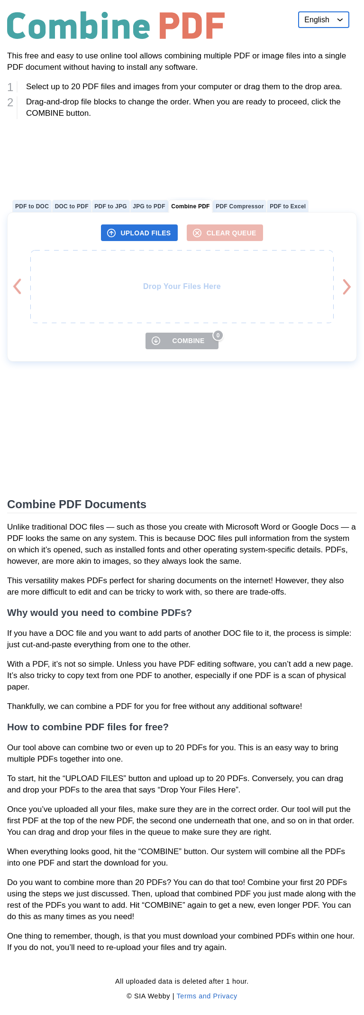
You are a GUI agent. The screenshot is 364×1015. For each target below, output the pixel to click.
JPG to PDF (149, 206)
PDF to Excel (288, 206)
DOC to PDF (72, 206)
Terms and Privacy (207, 996)
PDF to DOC (32, 206)
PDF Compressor (240, 206)
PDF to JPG (110, 206)
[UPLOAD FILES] (139, 232)
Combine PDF (190, 206)
